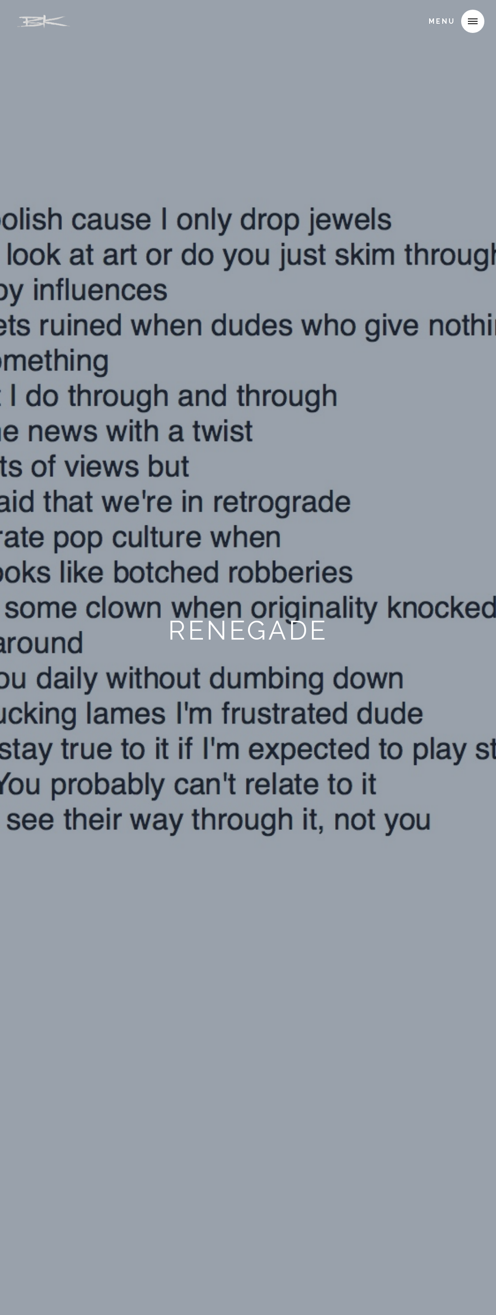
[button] (472, 21)
